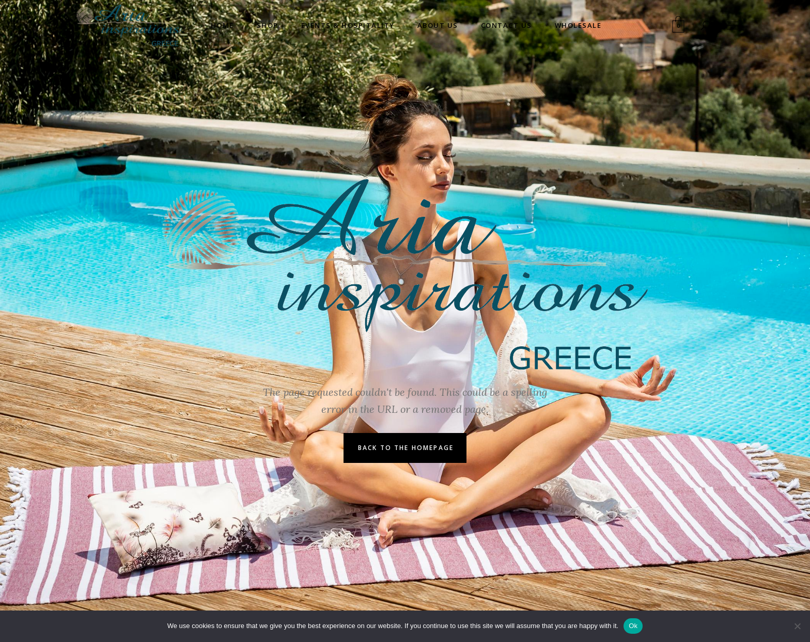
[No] (797, 626)
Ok (633, 626)
